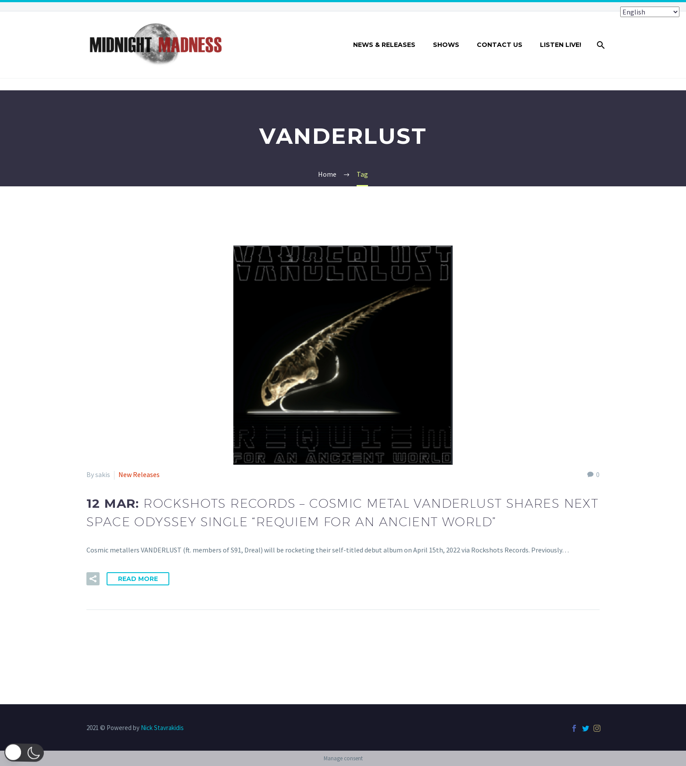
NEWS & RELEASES (384, 45)
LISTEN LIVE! (560, 45)
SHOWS (446, 45)
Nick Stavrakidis (162, 727)
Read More (138, 579)
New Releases (139, 474)
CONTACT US (499, 45)
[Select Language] (649, 12)
